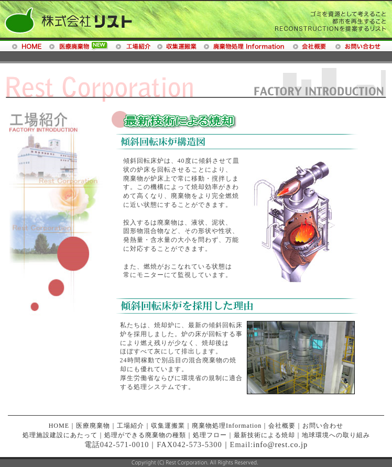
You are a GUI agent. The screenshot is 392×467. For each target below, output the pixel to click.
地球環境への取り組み (336, 435)
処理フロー (210, 435)
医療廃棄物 (93, 425)
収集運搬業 (168, 425)
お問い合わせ (322, 425)
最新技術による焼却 (264, 435)
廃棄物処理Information (227, 425)
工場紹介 (130, 425)
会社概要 (282, 425)
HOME (59, 425)
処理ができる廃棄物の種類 (145, 435)
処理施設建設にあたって (60, 435)
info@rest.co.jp (280, 444)
